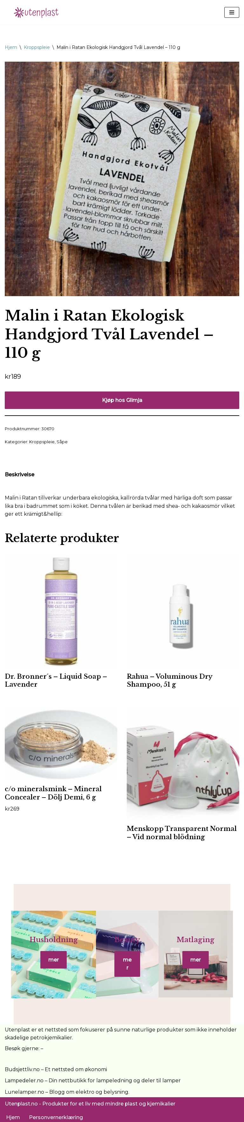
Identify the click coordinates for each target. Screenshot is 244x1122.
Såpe (62, 441)
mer (49, 963)
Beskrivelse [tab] (19, 475)
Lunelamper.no (24, 1090)
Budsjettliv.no (22, 1067)
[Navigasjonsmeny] (231, 12)
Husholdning (49, 942)
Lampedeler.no (24, 1079)
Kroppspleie (37, 47)
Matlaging (200, 942)
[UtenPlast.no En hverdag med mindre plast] (38, 12)
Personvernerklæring (56, 1115)
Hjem (11, 47)
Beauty (127, 942)
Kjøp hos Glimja (122, 400)
